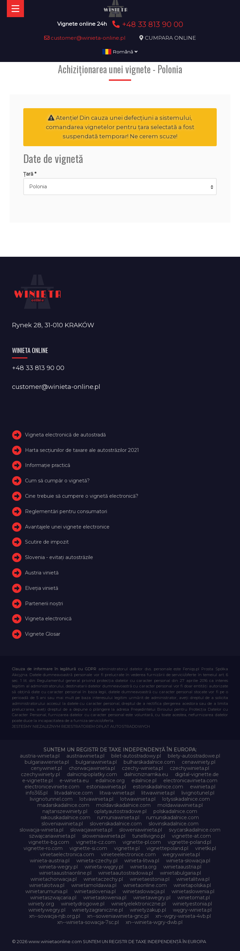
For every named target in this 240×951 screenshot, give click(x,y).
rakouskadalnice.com (65, 817)
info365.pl (37, 793)
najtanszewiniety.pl (64, 811)
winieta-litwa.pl (141, 861)
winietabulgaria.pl (180, 873)
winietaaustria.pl (182, 867)
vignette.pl (127, 848)
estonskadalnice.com (158, 787)
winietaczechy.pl (103, 879)
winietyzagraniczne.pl (97, 910)
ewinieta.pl (202, 787)
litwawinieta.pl (158, 793)
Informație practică (47, 465)
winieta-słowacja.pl (188, 861)
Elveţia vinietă (41, 588)
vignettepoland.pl (167, 848)
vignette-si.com (88, 848)
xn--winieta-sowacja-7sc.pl (88, 922)
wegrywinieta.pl (181, 854)
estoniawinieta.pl (106, 787)
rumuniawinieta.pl (118, 817)
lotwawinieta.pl (137, 799)
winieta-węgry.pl (104, 867)
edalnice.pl (143, 780)
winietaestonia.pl (149, 879)
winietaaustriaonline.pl (65, 873)
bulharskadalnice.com (149, 762)
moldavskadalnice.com (123, 805)
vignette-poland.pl (189, 842)
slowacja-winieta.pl (41, 830)
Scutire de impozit (47, 542)
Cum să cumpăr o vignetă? (57, 481)
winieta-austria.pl (50, 861)
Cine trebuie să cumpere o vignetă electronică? (81, 496)
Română (120, 51)
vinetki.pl (205, 848)
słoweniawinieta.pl (103, 836)
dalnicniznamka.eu (146, 774)
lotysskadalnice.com (186, 799)
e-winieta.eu (74, 780)
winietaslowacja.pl (144, 891)
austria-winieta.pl (40, 756)
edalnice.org (110, 780)
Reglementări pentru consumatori (66, 511)
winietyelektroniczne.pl (138, 904)
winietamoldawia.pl (93, 885)
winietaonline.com (145, 885)
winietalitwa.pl (193, 879)
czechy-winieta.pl (142, 768)
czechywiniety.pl (40, 774)
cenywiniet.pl (46, 768)
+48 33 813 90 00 (146, 24)
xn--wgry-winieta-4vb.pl (183, 916)
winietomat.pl (193, 898)
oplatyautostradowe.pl (120, 811)
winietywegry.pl (46, 910)
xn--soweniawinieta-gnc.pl (118, 916)
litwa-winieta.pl (117, 793)
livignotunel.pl (197, 793)
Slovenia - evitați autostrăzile (59, 557)
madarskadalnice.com (63, 805)
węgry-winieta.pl (192, 910)
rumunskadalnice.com (172, 817)
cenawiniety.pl (198, 762)
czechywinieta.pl (189, 768)
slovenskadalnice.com (116, 824)
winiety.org (41, 904)
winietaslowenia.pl (193, 891)
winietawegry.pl (151, 898)
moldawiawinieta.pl (180, 805)
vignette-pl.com (142, 842)
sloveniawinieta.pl (62, 824)
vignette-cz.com (96, 842)
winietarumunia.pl (46, 891)
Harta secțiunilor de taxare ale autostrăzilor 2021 (82, 450)
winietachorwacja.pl (53, 879)
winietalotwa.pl (46, 885)
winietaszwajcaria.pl (53, 898)
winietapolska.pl (192, 885)
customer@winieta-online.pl (85, 38)
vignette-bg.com (48, 842)
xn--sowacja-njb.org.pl (54, 916)
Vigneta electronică (48, 619)
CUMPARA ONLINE (170, 38)
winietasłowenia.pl (104, 898)
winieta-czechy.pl (96, 861)
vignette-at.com (191, 836)
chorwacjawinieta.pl (92, 768)
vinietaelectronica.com (67, 854)
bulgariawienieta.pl (47, 762)
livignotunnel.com (51, 799)
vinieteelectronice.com (128, 854)
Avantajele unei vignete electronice (67, 527)
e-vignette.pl (37, 780)
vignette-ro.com (43, 848)
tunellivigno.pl (148, 836)
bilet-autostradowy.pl (136, 756)
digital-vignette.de (197, 774)
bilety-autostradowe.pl (194, 756)
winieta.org (143, 867)
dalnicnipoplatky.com (92, 774)
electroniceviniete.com (52, 787)
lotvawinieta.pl (96, 799)
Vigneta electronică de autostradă (65, 435)
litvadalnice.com (73, 793)
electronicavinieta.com (190, 780)
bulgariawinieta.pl (96, 762)
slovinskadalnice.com (174, 824)
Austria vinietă (42, 573)
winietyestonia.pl (192, 904)
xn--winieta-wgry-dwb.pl (154, 922)
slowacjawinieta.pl (91, 830)
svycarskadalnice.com (194, 830)
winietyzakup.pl (148, 910)
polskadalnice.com (175, 811)
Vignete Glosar (42, 634)
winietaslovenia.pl (95, 891)
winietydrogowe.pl (82, 904)
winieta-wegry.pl (58, 867)
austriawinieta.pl (85, 756)
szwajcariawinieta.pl (52, 836)
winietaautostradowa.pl (125, 873)
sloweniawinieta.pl (140, 830)
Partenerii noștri (44, 603)
